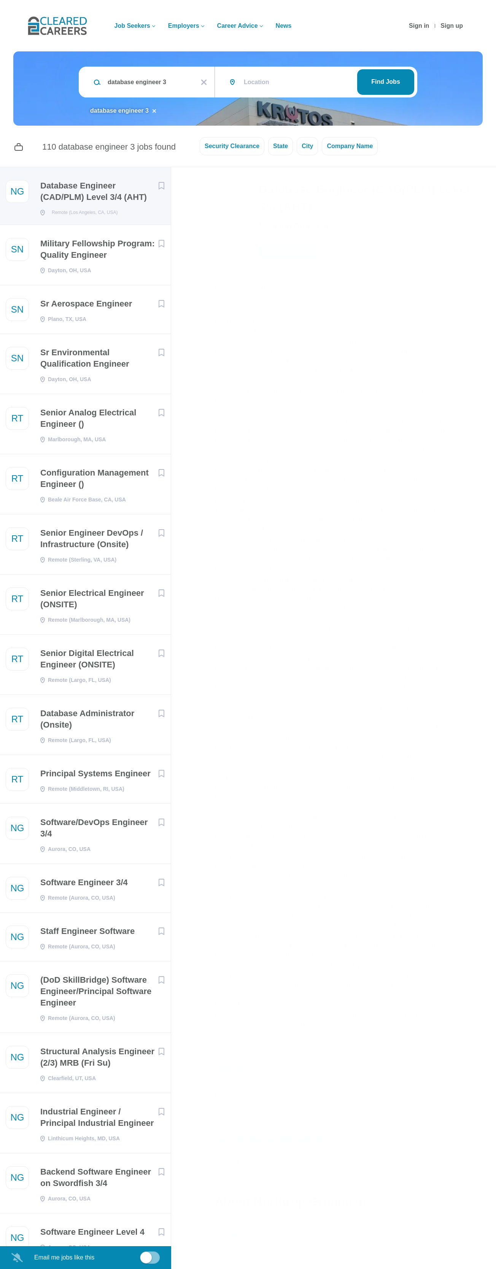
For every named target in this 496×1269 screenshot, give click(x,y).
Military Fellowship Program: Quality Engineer (97, 251)
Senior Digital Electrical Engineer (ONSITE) (87, 661)
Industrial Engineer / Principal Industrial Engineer (97, 1119)
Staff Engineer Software (87, 933)
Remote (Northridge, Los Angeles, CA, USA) (275, 287)
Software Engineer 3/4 (84, 884)
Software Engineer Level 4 (92, 1234)
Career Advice (237, 25)
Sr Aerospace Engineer (86, 306)
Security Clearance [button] (232, 146)
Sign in (419, 25)
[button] (464, 253)
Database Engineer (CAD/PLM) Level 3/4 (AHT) (93, 191)
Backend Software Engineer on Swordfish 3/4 (95, 1179)
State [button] (280, 146)
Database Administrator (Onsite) (87, 721)
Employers (183, 25)
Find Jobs (385, 81)
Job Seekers (132, 25)
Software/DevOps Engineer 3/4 (94, 830)
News (284, 25)
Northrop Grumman (295, 226)
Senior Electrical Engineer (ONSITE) (92, 601)
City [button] (307, 146)
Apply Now (287, 252)
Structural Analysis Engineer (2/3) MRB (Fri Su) (97, 1059)
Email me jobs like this (64, 1257)
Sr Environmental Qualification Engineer (84, 360)
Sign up (451, 25)
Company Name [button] (350, 146)
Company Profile (240, 1236)
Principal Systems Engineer (95, 776)
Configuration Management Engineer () (94, 480)
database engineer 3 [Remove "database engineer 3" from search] (119, 110)
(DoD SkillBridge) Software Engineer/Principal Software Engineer (95, 993)
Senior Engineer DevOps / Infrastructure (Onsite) (91, 540)
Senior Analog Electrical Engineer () (88, 420)
